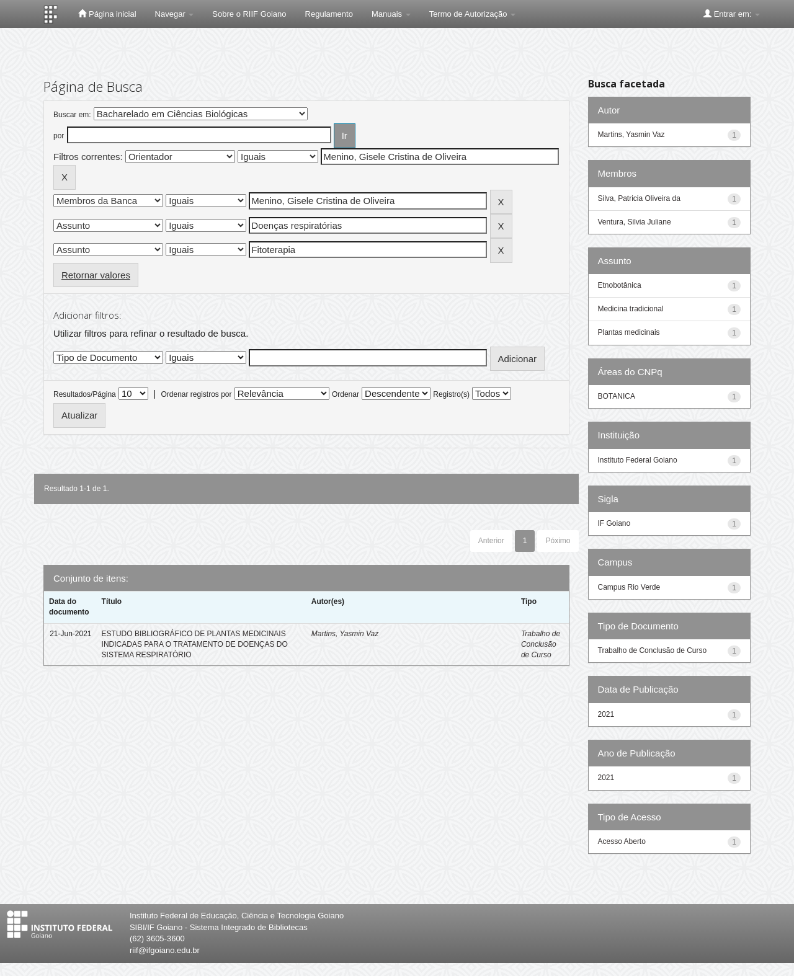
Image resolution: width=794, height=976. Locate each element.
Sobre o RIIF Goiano (249, 14)
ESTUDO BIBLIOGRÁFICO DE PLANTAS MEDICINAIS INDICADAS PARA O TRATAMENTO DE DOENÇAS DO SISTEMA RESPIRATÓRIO (195, 644)
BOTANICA (616, 396)
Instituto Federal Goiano (637, 460)
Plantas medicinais (629, 332)
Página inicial (107, 14)
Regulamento (329, 14)
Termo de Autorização (472, 14)
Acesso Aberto (622, 841)
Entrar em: (731, 14)
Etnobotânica (619, 285)
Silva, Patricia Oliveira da (639, 198)
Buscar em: (72, 114)
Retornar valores (95, 275)
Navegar (174, 14)
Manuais (391, 14)
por (58, 135)
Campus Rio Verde (629, 587)
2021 (606, 714)
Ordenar (345, 394)
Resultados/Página (84, 394)
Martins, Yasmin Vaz (344, 633)
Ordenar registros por (196, 394)
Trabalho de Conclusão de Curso (540, 644)
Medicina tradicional (631, 308)
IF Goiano (614, 523)
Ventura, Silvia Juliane (634, 222)
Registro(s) (451, 394)
